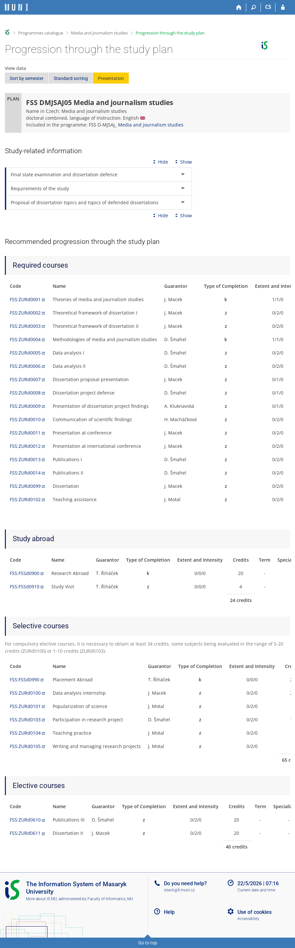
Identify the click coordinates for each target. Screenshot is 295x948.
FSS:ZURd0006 (25, 366)
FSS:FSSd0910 (24, 586)
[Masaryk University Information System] (16, 7)
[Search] (253, 7)
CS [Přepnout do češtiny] (268, 6)
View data (15, 68)
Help (169, 912)
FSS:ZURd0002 (25, 313)
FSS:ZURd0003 (25, 326)
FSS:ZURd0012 (25, 446)
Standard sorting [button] (71, 78)
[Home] (239, 7)
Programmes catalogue (40, 33)
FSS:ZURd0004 (25, 339)
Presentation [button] (111, 78)
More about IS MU (41, 899)
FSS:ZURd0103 (25, 719)
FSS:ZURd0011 (25, 433)
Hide (160, 162)
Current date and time (256, 890)
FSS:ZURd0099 (25, 486)
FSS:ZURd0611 (25, 833)
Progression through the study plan (170, 33)
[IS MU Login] (282, 7)
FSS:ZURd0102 (25, 499)
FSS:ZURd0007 (25, 379)
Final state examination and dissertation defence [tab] (64, 174)
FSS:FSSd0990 (24, 679)
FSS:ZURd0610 (25, 820)
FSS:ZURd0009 (25, 406)
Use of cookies (254, 912)
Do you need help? (185, 883)
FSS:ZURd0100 (25, 693)
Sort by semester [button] (27, 78)
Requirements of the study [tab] (40, 188)
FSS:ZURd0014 (25, 473)
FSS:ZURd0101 (25, 706)
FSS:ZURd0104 (25, 733)
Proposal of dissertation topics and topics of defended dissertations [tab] (84, 202)
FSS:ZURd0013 (25, 459)
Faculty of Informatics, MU (110, 899)
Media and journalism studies (99, 33)
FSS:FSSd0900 (24, 573)
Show (183, 162)
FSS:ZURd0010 (25, 419)
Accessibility (248, 918)
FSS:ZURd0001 (25, 299)
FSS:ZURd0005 (25, 353)
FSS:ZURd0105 (25, 746)
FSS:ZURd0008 (25, 393)
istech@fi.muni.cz (179, 890)
